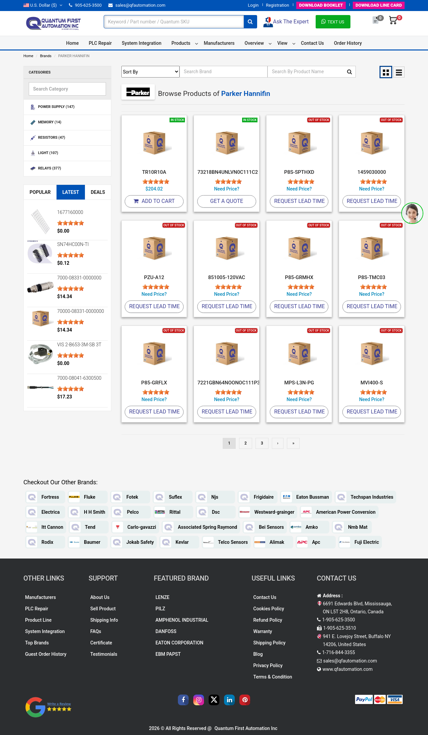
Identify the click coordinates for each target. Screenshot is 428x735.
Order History (348, 43)
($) (42, 5)
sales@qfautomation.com (137, 5)
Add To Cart (154, 201)
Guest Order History (46, 654)
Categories (39, 72)
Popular (39, 192)
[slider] (70, 223)
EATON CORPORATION (179, 642)
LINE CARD (378, 5)
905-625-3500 (85, 5)
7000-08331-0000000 (79, 277)
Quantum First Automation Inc (245, 728)
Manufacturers (219, 43)
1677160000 (70, 212)
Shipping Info (104, 620)
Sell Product (103, 608)
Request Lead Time (299, 201)
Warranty (262, 631)
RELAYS (45, 168)
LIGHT (43, 153)
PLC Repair (100, 43)
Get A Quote (226, 201)
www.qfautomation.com (348, 669)
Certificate (101, 642)
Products (181, 43)
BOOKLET (321, 5)
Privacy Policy (268, 665)
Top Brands (37, 642)
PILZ (160, 608)
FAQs (95, 631)
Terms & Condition (272, 677)
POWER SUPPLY (52, 107)
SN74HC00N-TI (73, 244)
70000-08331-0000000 (80, 311)
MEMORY (45, 122)
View (282, 43)
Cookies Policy (268, 608)
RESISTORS (47, 138)
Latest (70, 192)
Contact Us (312, 43)
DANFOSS (166, 631)
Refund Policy (267, 620)
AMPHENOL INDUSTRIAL (181, 620)
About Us (99, 597)
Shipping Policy (269, 642)
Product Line (38, 620)
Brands (45, 56)
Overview (254, 43)
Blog (258, 654)
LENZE (162, 597)
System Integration (141, 43)
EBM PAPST (168, 654)
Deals (98, 192)
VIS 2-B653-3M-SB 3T (79, 344)
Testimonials (103, 654)
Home (72, 43)
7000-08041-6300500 (79, 378)
